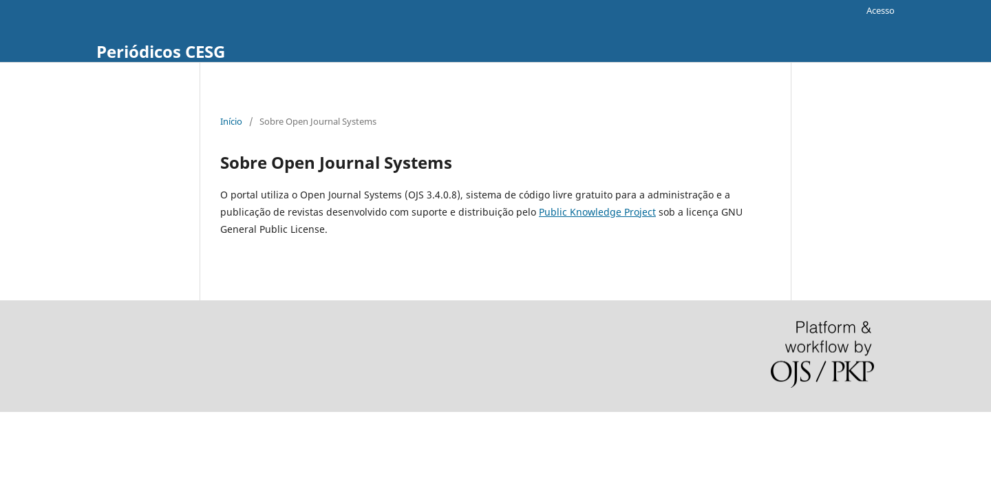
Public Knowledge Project (597, 211)
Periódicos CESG (160, 51)
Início (231, 121)
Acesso (880, 10)
